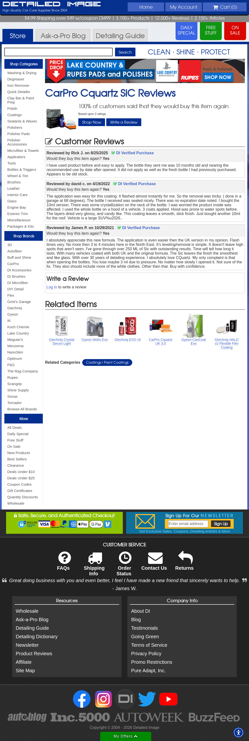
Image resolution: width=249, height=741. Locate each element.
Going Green (145, 636)
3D (9, 245)
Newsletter (27, 645)
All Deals (14, 427)
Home (146, 6)
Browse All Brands (22, 409)
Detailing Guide (32, 628)
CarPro (13, 264)
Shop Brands (23, 235)
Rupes (12, 377)
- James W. (124, 588)
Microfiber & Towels (23, 150)
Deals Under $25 (21, 478)
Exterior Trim (17, 214)
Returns (184, 564)
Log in (51, 287)
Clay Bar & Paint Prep (20, 100)
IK (9, 321)
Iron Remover (18, 85)
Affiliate (24, 662)
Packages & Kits (20, 226)
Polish (12, 108)
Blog (136, 619)
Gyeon (12, 314)
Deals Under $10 (21, 472)
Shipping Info (94, 566)
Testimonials (144, 628)
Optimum (14, 358)
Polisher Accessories (17, 142)
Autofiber (14, 251)
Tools (11, 163)
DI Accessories (19, 270)
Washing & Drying (21, 73)
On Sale (13, 446)
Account (183, 6)
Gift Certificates (19, 491)
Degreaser (15, 79)
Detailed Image (51, 4)
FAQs (64, 564)
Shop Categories (23, 63)
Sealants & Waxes (22, 121)
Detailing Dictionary (37, 636)
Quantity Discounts (22, 497)
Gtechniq (14, 308)
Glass (12, 201)
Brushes (14, 182)
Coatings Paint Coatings (107, 362)
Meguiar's (15, 339)
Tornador (14, 403)
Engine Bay (16, 207)
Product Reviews (34, 653)
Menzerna (15, 346)
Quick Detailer (18, 92)
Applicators (16, 157)
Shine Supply (18, 390)
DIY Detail (15, 289)
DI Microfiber (17, 283)
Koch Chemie (18, 327)
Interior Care (17, 195)
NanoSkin (15, 352)
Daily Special (17, 434)
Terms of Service (149, 645)
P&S (11, 365)
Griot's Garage (19, 302)
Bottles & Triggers (21, 169)
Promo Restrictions (151, 662)
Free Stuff (15, 440)
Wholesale (15, 503)
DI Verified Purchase (132, 153)
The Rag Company (22, 371)
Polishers (14, 127)
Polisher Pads (18, 134)
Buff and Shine (19, 257)
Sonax (12, 396)
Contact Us (154, 564)
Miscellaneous (18, 220)
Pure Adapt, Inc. (148, 670)
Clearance (15, 465)
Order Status (123, 566)
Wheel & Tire (17, 176)
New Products (18, 453)
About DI (140, 611)
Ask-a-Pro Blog (32, 619)
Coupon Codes (19, 484)
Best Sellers (17, 459)
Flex (10, 295)
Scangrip (14, 384)
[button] (238, 732)
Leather (13, 188)
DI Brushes (16, 276)
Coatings (14, 115)
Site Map (25, 670)
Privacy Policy (146, 653)
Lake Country (18, 333)
